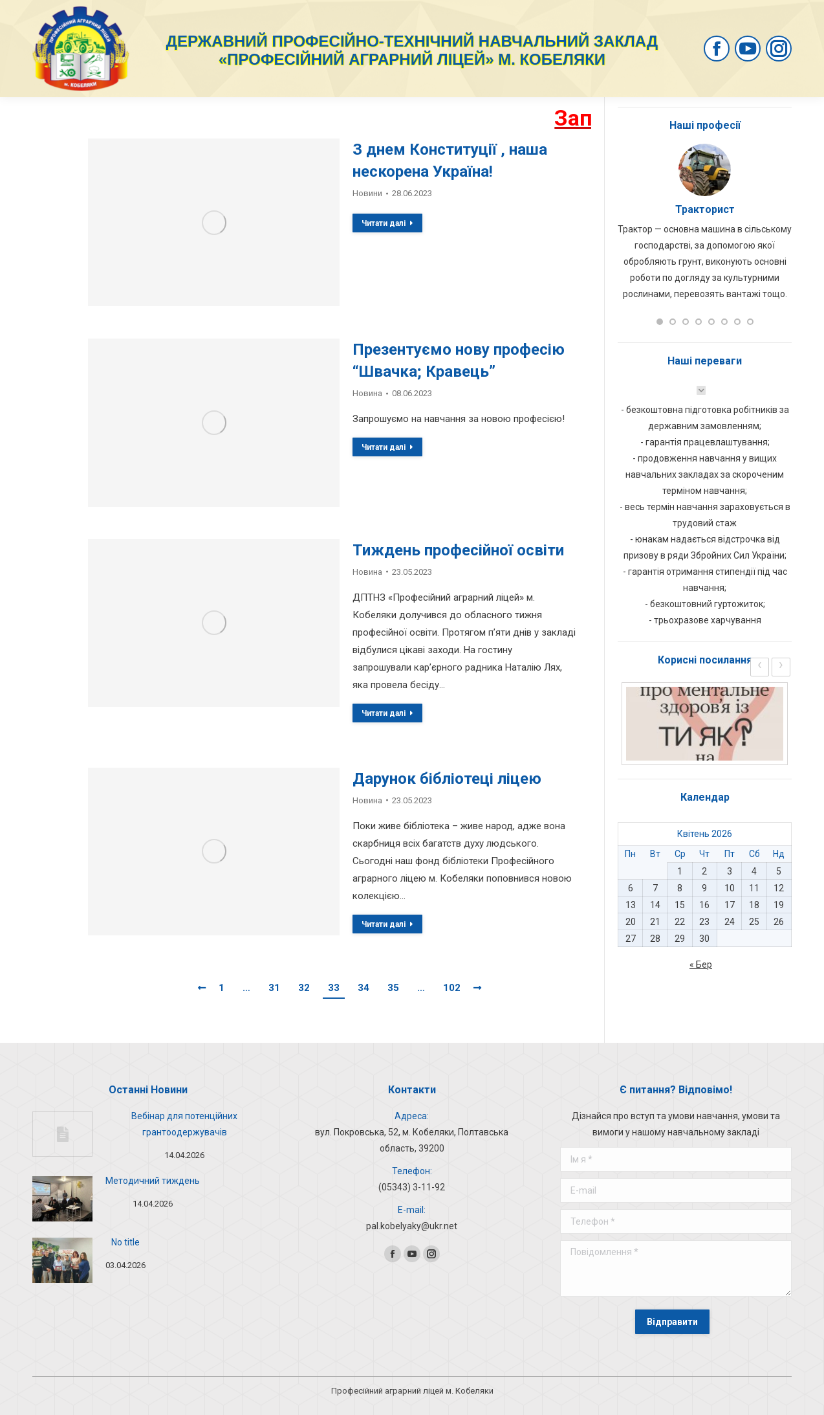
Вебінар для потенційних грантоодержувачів (184, 1124)
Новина (367, 393)
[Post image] (62, 1134)
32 (304, 988)
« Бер (700, 964)
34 (363, 988)
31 (274, 988)
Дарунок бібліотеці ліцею (446, 779)
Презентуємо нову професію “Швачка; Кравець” (458, 360)
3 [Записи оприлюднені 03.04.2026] (729, 871)
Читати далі (387, 223)
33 (334, 988)
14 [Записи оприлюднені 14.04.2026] (655, 905)
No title (125, 1242)
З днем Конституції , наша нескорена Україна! (449, 160)
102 (452, 988)
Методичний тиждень (152, 1180)
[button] (659, 321)
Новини (367, 193)
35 (393, 988)
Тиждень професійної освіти (458, 550)
